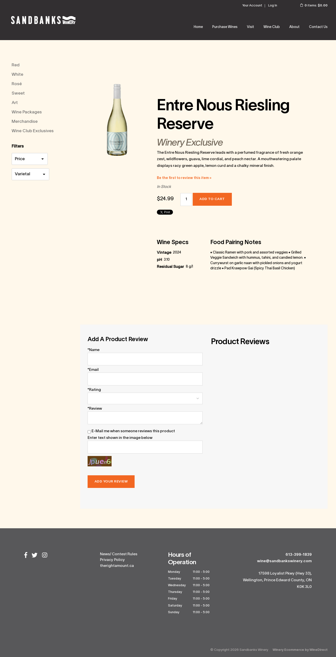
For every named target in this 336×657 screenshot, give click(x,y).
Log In (272, 5)
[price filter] (30, 159)
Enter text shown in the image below (120, 438)
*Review (95, 408)
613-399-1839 (299, 554)
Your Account (252, 5)
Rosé (17, 84)
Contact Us (318, 27)
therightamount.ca (117, 566)
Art (15, 103)
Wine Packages (27, 112)
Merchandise (25, 122)
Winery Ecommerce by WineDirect (300, 650)
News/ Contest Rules (118, 554)
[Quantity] (186, 199)
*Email (93, 370)
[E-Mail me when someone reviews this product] (89, 431)
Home (198, 27)
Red (16, 65)
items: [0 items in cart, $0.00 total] (310, 5)
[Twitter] (35, 555)
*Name (93, 350)
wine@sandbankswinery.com (284, 561)
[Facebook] (25, 555)
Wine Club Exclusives (33, 131)
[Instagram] (44, 555)
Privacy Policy (112, 560)
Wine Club (272, 27)
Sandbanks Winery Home (43, 20)
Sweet (18, 93)
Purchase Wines (225, 27)
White (17, 74)
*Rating (94, 390)
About (294, 27)
